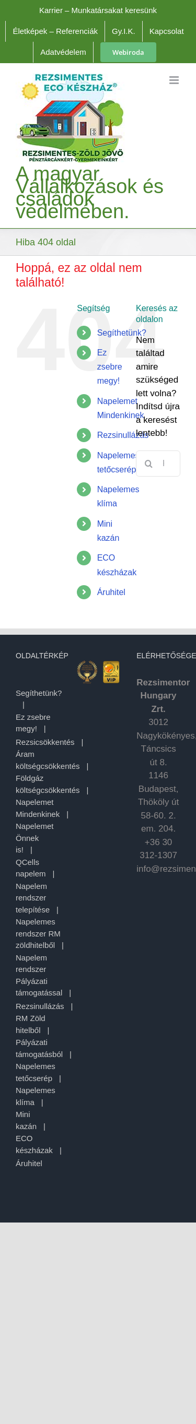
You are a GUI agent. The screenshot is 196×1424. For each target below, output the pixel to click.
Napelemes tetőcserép (35, 1072)
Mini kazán (26, 1120)
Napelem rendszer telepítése (33, 898)
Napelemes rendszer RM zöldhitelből (38, 933)
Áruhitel (111, 592)
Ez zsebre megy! (109, 366)
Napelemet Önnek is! (35, 838)
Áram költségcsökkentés (48, 760)
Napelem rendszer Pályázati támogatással (39, 975)
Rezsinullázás (123, 435)
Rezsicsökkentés (45, 742)
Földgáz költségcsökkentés (48, 784)
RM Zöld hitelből (30, 1024)
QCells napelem (31, 868)
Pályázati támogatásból (39, 1048)
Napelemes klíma (35, 1096)
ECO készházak (34, 1144)
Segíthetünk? (121, 332)
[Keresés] (149, 463)
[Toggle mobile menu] (174, 80)
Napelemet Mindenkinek (38, 808)
